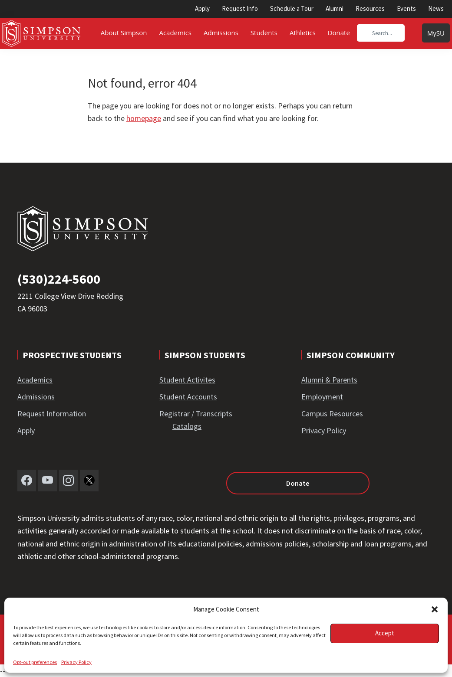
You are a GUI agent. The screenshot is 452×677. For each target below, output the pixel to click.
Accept (384, 633)
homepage (143, 118)
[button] (434, 609)
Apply (202, 8)
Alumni (334, 8)
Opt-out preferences (35, 662)
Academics (35, 380)
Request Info (240, 8)
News (436, 8)
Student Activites (187, 380)
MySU (436, 33)
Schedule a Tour (291, 8)
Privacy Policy (76, 662)
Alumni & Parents (329, 380)
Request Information (51, 414)
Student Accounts (188, 397)
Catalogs (186, 426)
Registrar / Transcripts (195, 414)
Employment (322, 397)
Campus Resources (332, 414)
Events (406, 8)
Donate (278, 483)
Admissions (36, 397)
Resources (370, 8)
